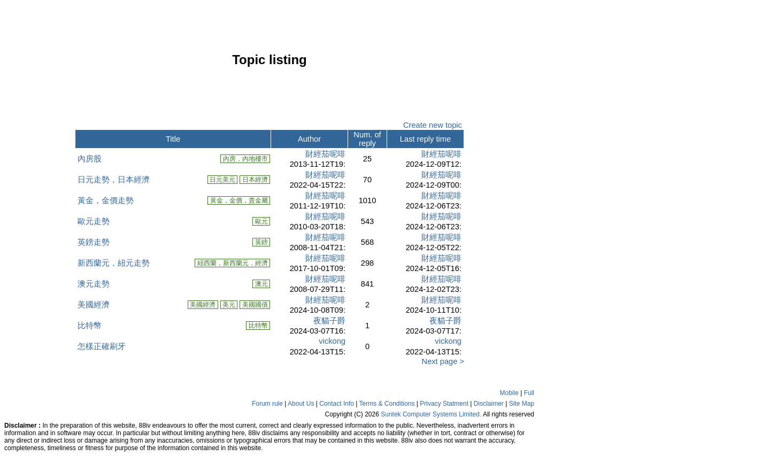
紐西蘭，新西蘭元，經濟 (232, 263)
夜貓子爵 (329, 320)
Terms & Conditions (386, 403)
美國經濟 (94, 304)
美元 (229, 304)
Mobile (509, 393)
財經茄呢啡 (325, 154)
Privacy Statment (444, 403)
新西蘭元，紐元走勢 (114, 263)
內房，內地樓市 (245, 159)
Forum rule (267, 403)
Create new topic (432, 125)
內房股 (90, 158)
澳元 (261, 284)
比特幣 (90, 325)
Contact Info (336, 403)
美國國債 (255, 304)
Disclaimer (489, 403)
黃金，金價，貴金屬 (239, 200)
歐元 (261, 221)
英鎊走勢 (94, 242)
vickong (332, 341)
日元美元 (222, 179)
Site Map (521, 403)
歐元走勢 (94, 221)
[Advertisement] (37, 216)
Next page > (440, 361)
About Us (301, 403)
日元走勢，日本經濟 (114, 179)
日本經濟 (255, 179)
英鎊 (261, 242)
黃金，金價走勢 (106, 200)
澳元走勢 (94, 284)
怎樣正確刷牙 (102, 346)
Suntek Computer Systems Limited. (431, 414)
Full (529, 393)
